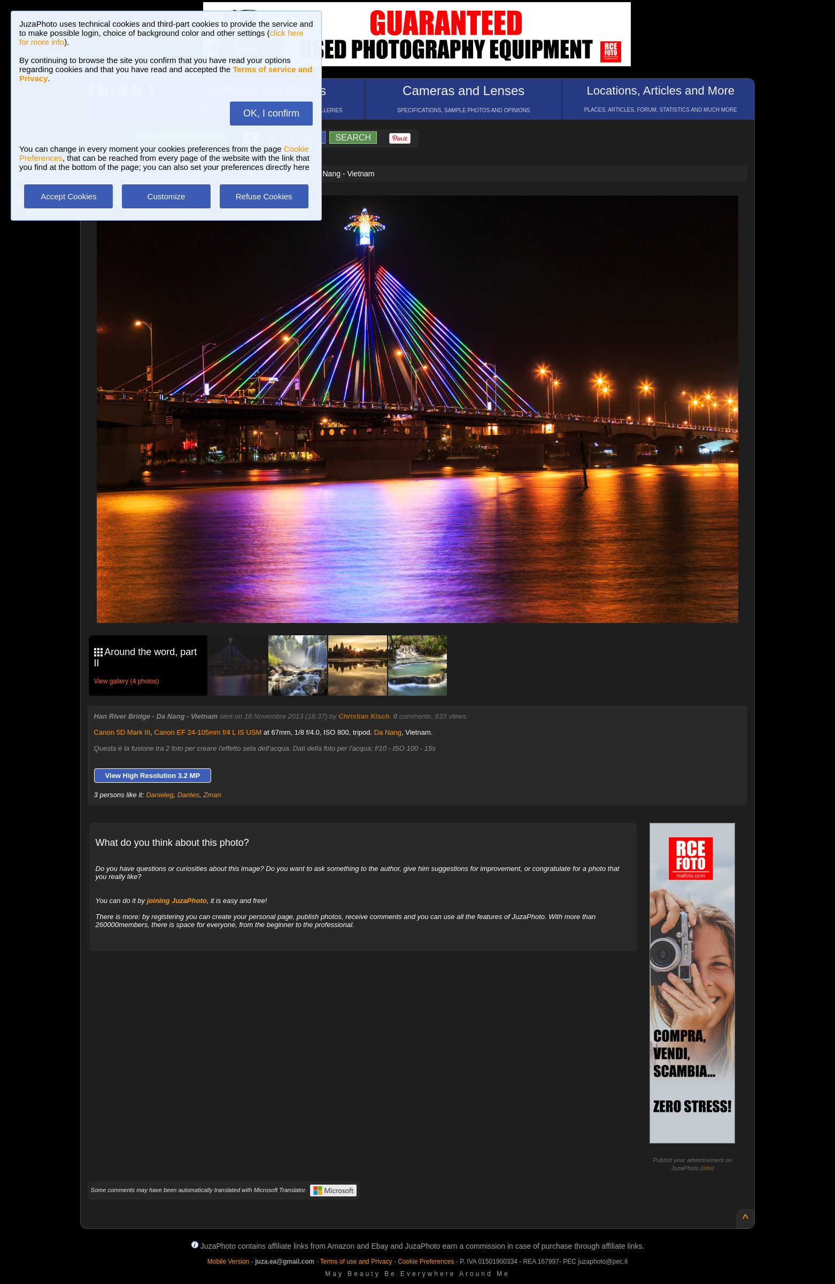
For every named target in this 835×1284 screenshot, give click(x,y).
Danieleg (159, 795)
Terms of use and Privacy (356, 1261)
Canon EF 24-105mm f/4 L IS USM (207, 732)
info (707, 1168)
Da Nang (387, 732)
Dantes (188, 795)
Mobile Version (228, 1261)
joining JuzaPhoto (177, 901)
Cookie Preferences (426, 1261)
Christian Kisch (363, 716)
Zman (212, 795)
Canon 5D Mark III (122, 732)
